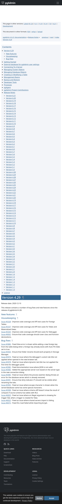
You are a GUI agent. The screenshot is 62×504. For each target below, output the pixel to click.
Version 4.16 (11, 208)
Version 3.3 (10, 259)
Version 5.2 (10, 164)
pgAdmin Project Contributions (16, 90)
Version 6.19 (11, 101)
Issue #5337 (6, 327)
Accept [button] (51, 498)
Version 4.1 (10, 246)
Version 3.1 (10, 264)
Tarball (39, 32)
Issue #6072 (6, 403)
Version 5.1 (10, 167)
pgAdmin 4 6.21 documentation (14, 37)
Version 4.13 (11, 215)
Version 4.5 (10, 236)
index (57, 37)
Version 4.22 (11, 192)
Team (6, 481)
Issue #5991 (6, 380)
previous (45, 37)
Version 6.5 (10, 136)
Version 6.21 (11, 95)
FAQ (5, 456)
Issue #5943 (6, 352)
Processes (8, 85)
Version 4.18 (11, 203)
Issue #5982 (6, 367)
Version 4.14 (11, 213)
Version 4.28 (11, 177)
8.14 (45, 24)
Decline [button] (39, 498)
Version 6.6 (10, 134)
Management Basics (12, 77)
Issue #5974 (6, 357)
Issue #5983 (6, 370)
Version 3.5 (10, 254)
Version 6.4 (10, 139)
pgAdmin (8, 3)
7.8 (50, 24)
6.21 (54, 24)
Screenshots (8, 465)
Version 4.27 (11, 180)
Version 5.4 (10, 159)
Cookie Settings (37, 481)
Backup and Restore (12, 80)
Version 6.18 (11, 103)
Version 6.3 (10, 141)
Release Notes (33, 37)
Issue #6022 (6, 400)
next (51, 37)
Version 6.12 (11, 118)
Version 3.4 (10, 256)
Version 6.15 (11, 111)
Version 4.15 (11, 210)
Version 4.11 (11, 221)
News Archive (37, 459)
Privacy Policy (37, 478)
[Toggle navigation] (58, 3)
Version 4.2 (10, 244)
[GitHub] (5, 444)
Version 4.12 (11, 218)
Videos (34, 453)
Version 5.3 (10, 162)
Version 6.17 (11, 106)
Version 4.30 (11, 172)
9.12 (30, 24)
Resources (7, 478)
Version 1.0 (10, 289)
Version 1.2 (10, 284)
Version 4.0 (10, 249)
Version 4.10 (11, 223)
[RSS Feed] (8, 444)
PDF (28, 32)
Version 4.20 (11, 198)
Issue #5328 (6, 322)
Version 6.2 (10, 144)
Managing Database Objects (15, 72)
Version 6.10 (11, 124)
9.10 (40, 24)
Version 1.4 (10, 279)
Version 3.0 (10, 267)
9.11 (36, 24)
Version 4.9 (10, 226)
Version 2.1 (10, 269)
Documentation (9, 459)
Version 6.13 (11, 116)
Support (6, 462)
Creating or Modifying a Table (15, 75)
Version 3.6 (10, 251)
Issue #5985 (6, 375)
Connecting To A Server (13, 67)
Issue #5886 (6, 344)
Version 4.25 (11, 185)
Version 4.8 (10, 228)
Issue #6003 (6, 395)
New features (11, 54)
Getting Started (10, 62)
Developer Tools (10, 82)
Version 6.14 (11, 113)
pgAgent (7, 87)
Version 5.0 (10, 169)
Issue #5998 (6, 390)
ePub (34, 32)
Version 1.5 (10, 277)
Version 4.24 (11, 187)
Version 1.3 (10, 282)
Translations (8, 484)
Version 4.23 (11, 190)
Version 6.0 (10, 149)
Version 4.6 (10, 233)
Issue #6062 (6, 334)
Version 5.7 (10, 152)
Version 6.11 (11, 121)
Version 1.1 (10, 287)
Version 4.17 (11, 205)
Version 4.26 (11, 182)
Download (7, 453)
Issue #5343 (6, 332)
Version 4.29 (7, 40)
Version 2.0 (10, 272)
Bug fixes (9, 59)
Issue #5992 (6, 385)
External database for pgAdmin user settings (21, 64)
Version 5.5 (10, 157)
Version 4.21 (11, 195)
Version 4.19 (11, 200)
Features (35, 462)
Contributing (8, 475)
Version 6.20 (11, 98)
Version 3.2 (10, 261)
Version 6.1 (10, 147)
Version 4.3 (10, 241)
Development (8, 26)
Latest (26, 24)
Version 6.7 (10, 131)
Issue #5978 (6, 362)
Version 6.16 (11, 108)
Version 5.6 (10, 154)
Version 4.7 (10, 231)
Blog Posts (36, 456)
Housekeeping (11, 56)
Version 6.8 (10, 129)
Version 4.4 (10, 238)
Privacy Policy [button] (27, 501)
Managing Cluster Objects (14, 69)
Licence (7, 293)
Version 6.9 (10, 126)
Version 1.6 (10, 274)
